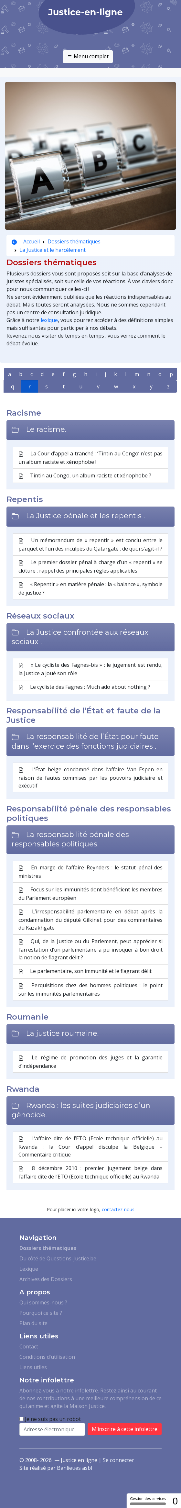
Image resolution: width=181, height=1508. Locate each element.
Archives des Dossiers (45, 1279)
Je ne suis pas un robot (50, 1419)
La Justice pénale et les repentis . (85, 515)
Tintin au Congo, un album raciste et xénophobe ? (84, 476)
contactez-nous (118, 1209)
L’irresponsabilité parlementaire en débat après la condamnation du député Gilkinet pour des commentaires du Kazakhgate (90, 919)
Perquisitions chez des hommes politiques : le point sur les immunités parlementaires (90, 989)
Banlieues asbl (74, 1467)
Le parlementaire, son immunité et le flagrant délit (85, 971)
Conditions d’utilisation (47, 1356)
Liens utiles (33, 1367)
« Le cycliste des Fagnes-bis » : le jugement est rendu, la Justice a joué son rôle (90, 669)
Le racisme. (46, 429)
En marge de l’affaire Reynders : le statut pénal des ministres (90, 871)
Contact (28, 1346)
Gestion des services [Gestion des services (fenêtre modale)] (148, 1500)
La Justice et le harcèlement (52, 249)
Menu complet (88, 57)
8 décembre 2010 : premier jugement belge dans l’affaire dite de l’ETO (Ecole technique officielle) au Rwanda (90, 1172)
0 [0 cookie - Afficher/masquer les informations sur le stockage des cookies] (175, 1500)
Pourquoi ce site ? (40, 1312)
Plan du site (33, 1323)
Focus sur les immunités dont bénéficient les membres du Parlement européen (90, 893)
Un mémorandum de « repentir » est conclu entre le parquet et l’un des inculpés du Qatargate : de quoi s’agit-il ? (90, 544)
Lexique (28, 1268)
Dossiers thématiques (74, 241)
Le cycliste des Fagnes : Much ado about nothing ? (84, 687)
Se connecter (118, 1460)
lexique (49, 320)
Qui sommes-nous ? (43, 1302)
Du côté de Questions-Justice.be (57, 1258)
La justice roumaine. (62, 1033)
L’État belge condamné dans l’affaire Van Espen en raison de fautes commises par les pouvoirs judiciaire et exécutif (90, 777)
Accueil (26, 241)
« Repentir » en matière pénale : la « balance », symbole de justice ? (90, 588)
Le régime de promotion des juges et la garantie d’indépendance (90, 1061)
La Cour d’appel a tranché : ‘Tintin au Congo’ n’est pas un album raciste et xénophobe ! (90, 457)
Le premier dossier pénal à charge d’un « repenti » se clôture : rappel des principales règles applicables (90, 566)
